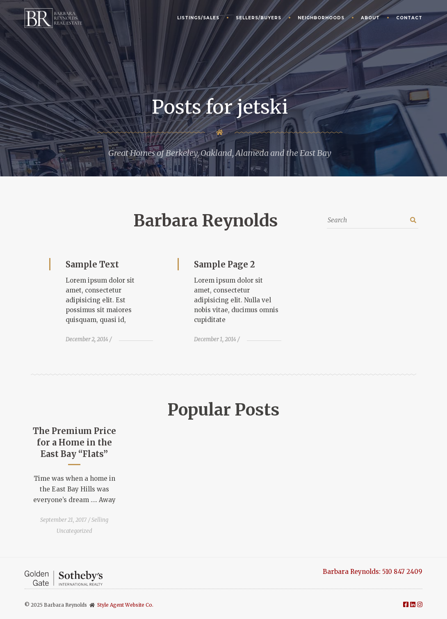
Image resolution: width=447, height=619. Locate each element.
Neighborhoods (321, 18)
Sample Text (92, 264)
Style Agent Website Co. (125, 605)
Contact (409, 18)
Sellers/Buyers (258, 18)
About (370, 18)
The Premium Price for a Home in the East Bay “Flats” (74, 442)
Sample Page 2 (224, 264)
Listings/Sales (198, 18)
